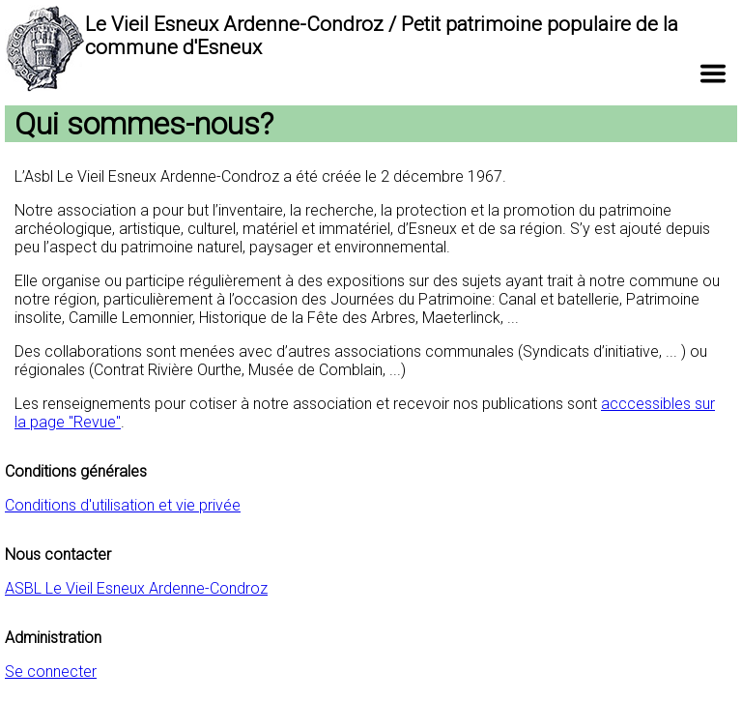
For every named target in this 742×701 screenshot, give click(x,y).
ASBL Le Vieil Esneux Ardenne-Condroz (136, 588)
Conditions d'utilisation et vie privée (123, 505)
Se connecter (51, 671)
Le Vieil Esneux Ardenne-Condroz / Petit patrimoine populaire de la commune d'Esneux (381, 36)
